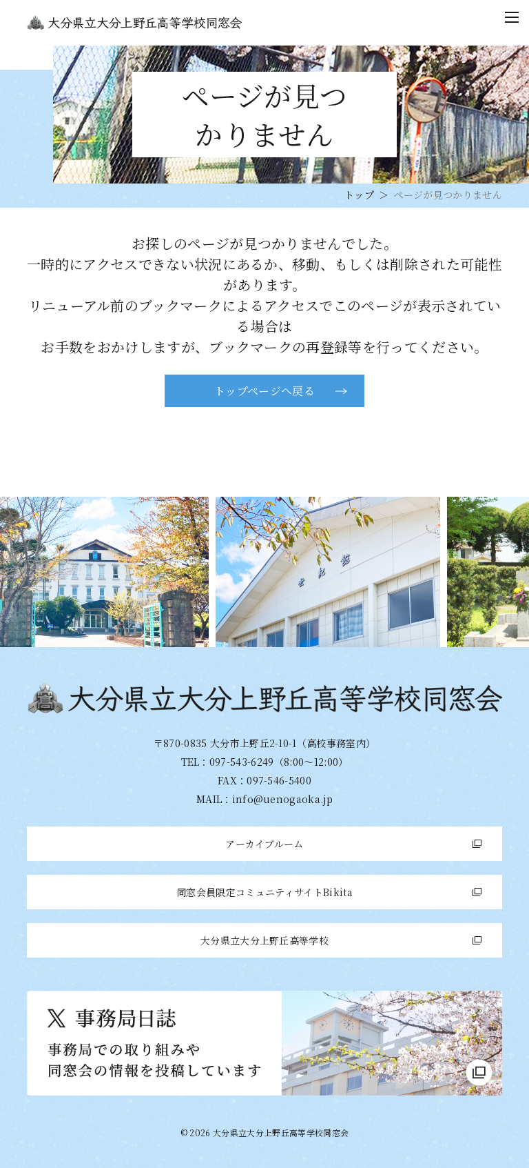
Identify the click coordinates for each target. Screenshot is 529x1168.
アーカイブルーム (264, 844)
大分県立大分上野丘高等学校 (264, 940)
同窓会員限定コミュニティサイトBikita (264, 892)
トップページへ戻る (264, 391)
